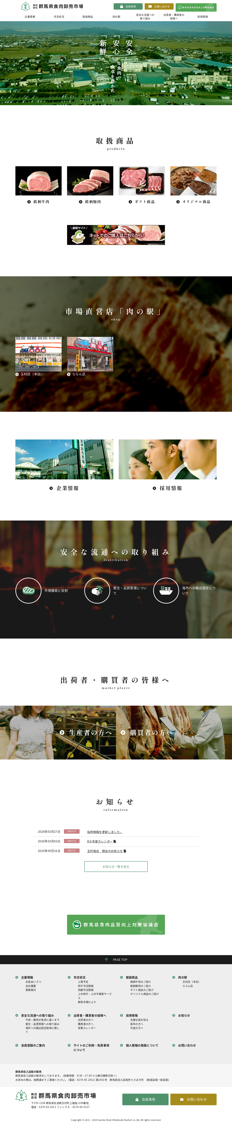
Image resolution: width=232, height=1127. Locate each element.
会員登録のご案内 (33, 1047)
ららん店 (188, 987)
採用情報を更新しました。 (105, 833)
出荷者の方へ (86, 1021)
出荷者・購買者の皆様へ (173, 16)
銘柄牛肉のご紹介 (140, 983)
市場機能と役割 (58, 591)
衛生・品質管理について (130, 591)
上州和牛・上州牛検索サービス (95, 997)
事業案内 (31, 991)
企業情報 (30, 16)
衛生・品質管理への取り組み (42, 1025)
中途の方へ (136, 1029)
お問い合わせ (162, 6)
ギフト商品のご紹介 (142, 991)
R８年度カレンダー (100, 843)
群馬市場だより (87, 1003)
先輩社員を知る (139, 1021)
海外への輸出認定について (199, 591)
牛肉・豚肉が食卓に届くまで (42, 1021)
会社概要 (31, 987)
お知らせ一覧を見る (116, 868)
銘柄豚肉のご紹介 (140, 987)
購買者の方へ (86, 1025)
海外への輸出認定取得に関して (42, 1031)
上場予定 (83, 983)
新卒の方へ (136, 1025)
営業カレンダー (87, 1029)
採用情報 (202, 16)
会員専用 (131, 6)
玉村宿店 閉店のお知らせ (105, 852)
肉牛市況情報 (86, 987)
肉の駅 (116, 16)
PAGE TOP (120, 961)
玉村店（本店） (192, 983)
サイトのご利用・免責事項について (91, 1049)
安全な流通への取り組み (145, 16)
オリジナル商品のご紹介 (144, 995)
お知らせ (184, 1017)
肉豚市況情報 (86, 991)
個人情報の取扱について (142, 1047)
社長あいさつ (33, 983)
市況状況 (59, 16)
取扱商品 (87, 16)
